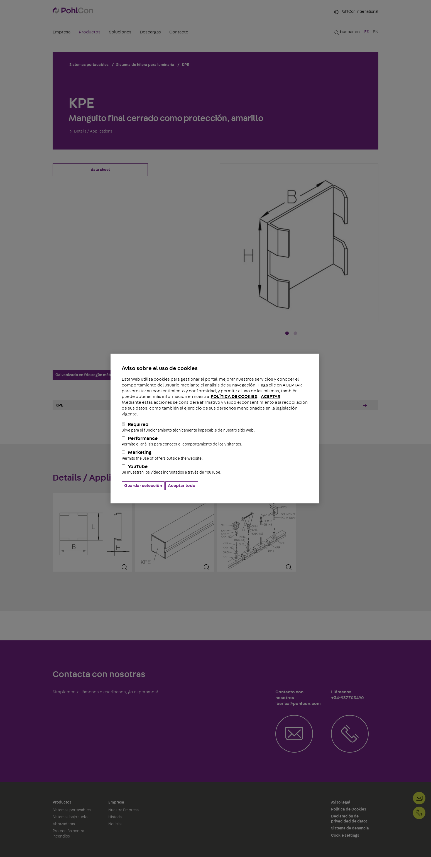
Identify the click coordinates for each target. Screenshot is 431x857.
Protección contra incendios (68, 833)
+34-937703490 (419, 813)
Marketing (215, 455)
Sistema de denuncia (350, 828)
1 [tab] (287, 333)
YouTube (215, 469)
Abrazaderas (64, 824)
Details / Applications (93, 131)
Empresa (61, 32)
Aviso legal (340, 802)
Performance (215, 441)
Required (215, 427)
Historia (115, 817)
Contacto (178, 32)
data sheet (100, 170)
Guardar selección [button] (143, 485)
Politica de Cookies (348, 809)
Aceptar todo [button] (181, 485)
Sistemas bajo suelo (70, 817)
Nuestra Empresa (123, 810)
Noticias (115, 824)
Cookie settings (345, 836)
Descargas (150, 32)
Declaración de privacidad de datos (349, 818)
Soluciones (120, 32)
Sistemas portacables (72, 810)
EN (375, 32)
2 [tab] (295, 333)
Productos (90, 32)
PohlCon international (356, 12)
